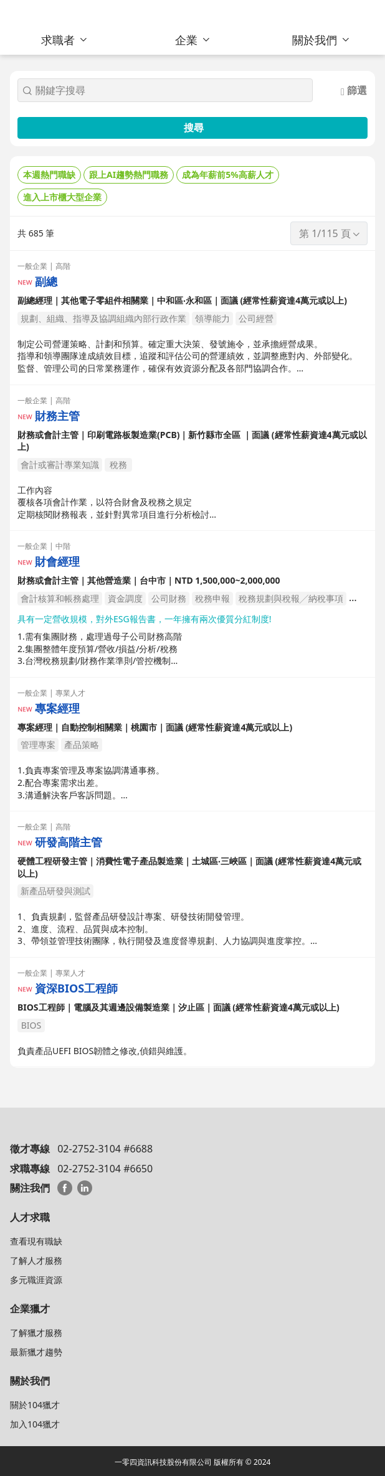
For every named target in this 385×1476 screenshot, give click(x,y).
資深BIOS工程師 (76, 988)
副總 (46, 281)
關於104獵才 (35, 1405)
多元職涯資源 (36, 1280)
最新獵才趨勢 (36, 1352)
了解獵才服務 (36, 1332)
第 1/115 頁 (330, 233)
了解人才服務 (36, 1260)
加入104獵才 (35, 1424)
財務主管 (57, 416)
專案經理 (57, 708)
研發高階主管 (68, 842)
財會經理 (57, 561)
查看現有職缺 (36, 1241)
